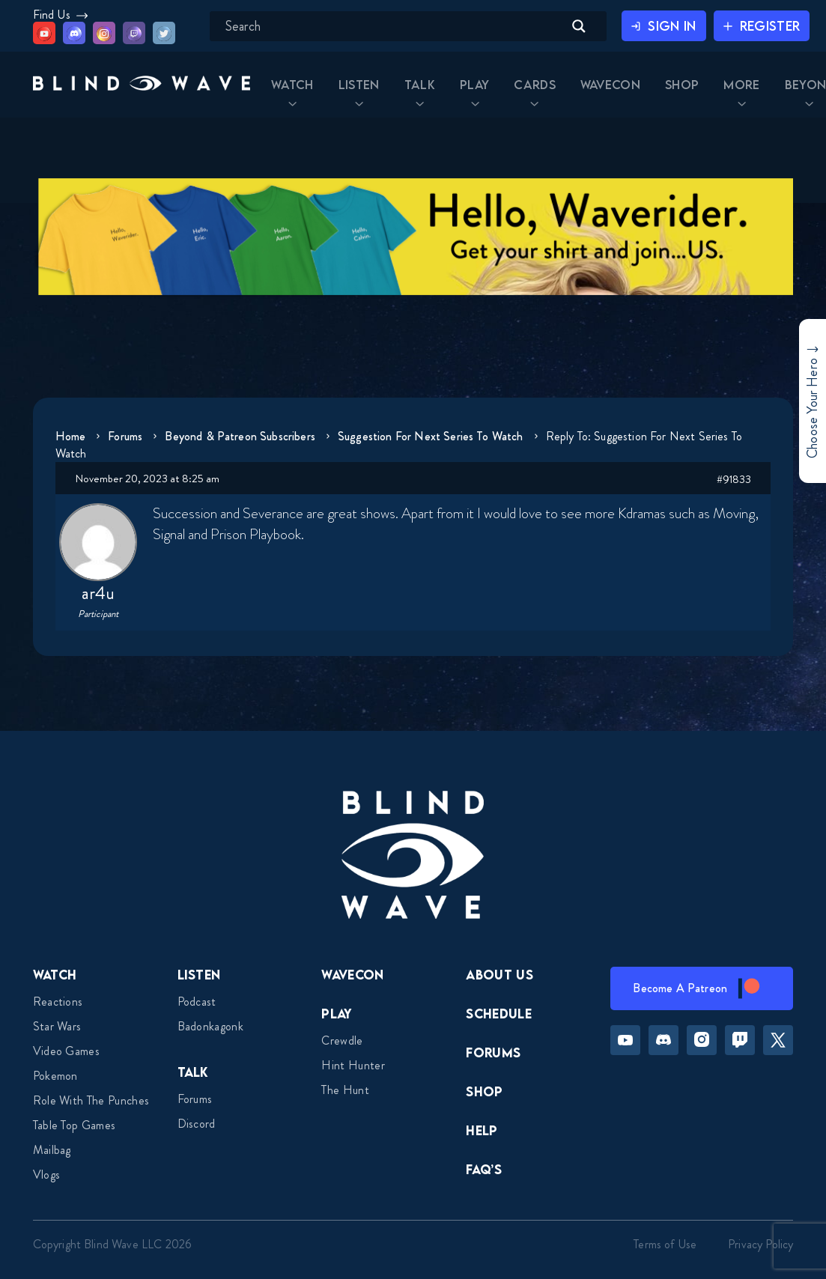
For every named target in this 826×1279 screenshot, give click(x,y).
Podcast (196, 1001)
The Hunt (345, 1090)
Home (70, 436)
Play (336, 1013)
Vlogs (47, 1174)
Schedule (499, 1013)
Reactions (58, 1001)
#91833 (734, 479)
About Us (499, 974)
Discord (196, 1123)
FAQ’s (484, 1169)
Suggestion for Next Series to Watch (437, 436)
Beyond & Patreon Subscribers (245, 436)
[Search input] (383, 26)
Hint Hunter (353, 1065)
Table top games (74, 1125)
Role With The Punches (91, 1100)
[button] (120, 89)
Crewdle (341, 1040)
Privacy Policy (760, 1244)
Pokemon (55, 1075)
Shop (484, 1091)
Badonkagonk (210, 1026)
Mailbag (52, 1149)
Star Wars (57, 1026)
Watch (55, 974)
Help (481, 1130)
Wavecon (352, 974)
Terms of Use (665, 1244)
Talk (193, 1072)
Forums (127, 436)
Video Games (66, 1051)
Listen (199, 974)
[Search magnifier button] (564, 26)
